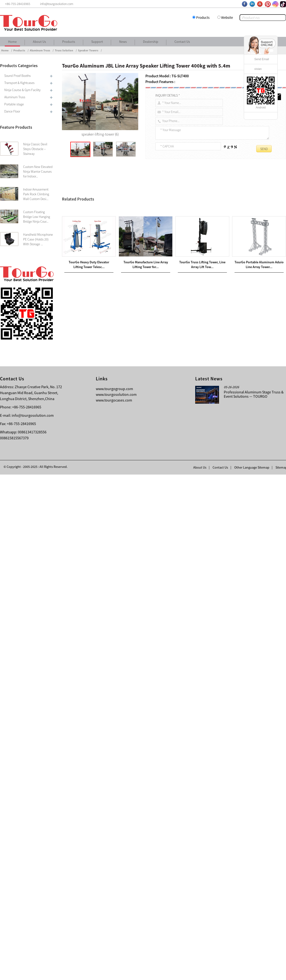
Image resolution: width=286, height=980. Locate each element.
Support (97, 41)
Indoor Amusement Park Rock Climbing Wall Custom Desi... (36, 194)
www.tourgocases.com (114, 905)
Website (227, 17)
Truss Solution (64, 50)
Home (12, 41)
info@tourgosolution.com (33, 920)
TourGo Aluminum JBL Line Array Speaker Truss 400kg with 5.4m (176, 197)
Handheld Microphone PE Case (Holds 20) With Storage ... (38, 239)
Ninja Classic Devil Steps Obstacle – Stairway (35, 149)
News (123, 41)
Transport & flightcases (19, 83)
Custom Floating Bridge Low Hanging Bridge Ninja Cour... (36, 217)
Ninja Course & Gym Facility (22, 90)
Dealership (150, 41)
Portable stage (14, 104)
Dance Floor (12, 111)
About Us (39, 41)
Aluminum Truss (40, 50)
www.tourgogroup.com (114, 894)
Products (202, 17)
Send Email (261, 59)
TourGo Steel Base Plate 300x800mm (104, 752)
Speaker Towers (88, 50)
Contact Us (182, 41)
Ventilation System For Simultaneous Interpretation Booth (112, 758)
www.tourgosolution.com (116, 899)
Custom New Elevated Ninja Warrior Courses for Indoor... (38, 171)
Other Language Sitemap (251, 973)
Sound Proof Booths (17, 76)
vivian (258, 69)
